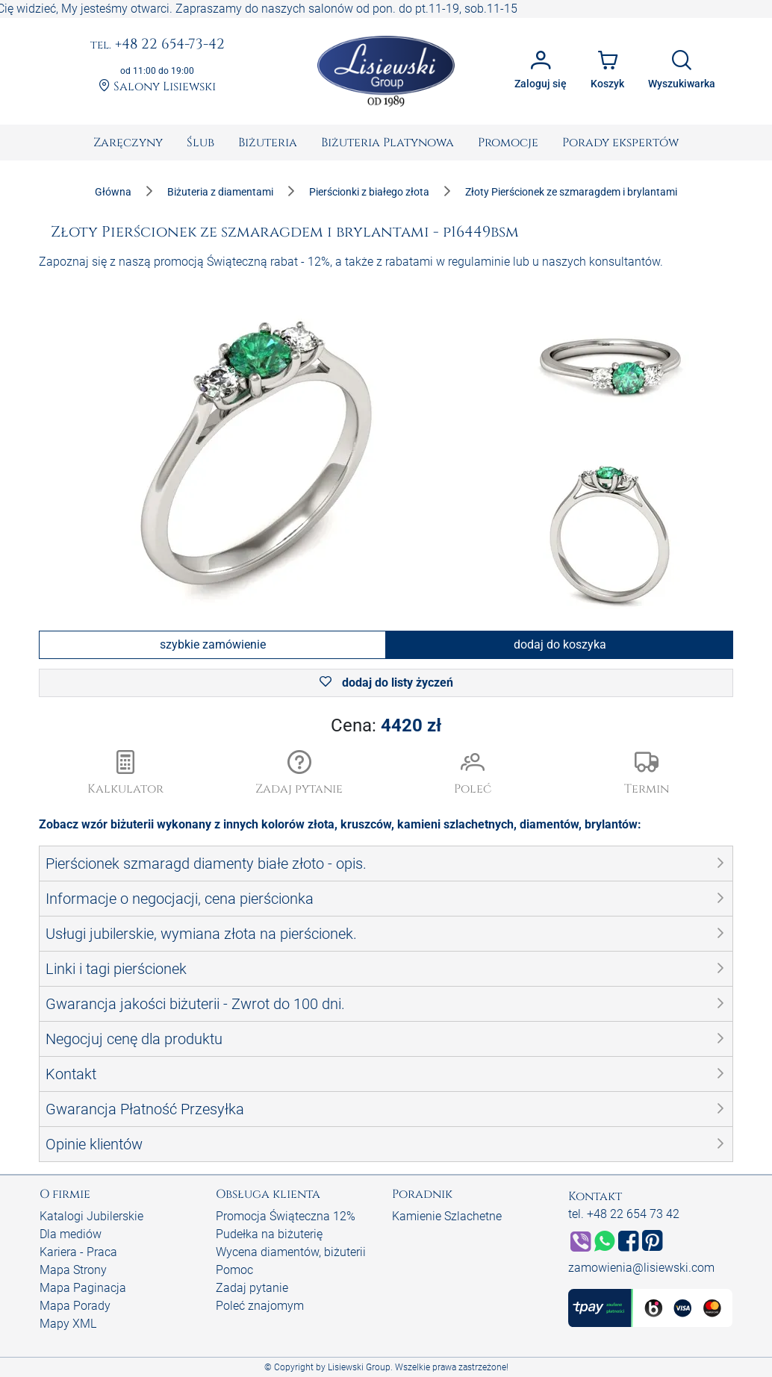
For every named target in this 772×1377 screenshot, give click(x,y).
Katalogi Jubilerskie (91, 1216)
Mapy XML (68, 1324)
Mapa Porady (75, 1306)
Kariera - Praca (78, 1252)
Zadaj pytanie (252, 1288)
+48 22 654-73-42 (157, 44)
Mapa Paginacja (83, 1288)
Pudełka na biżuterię (269, 1234)
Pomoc (234, 1270)
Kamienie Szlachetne (447, 1216)
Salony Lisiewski (157, 86)
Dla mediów (71, 1234)
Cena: (386, 725)
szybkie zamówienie (213, 644)
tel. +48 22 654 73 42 (623, 1214)
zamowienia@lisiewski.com (641, 1268)
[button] (300, 774)
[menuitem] (128, 142)
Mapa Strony (73, 1270)
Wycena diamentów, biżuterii (291, 1252)
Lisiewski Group (359, 1367)
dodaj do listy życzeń (386, 682)
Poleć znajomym (260, 1306)
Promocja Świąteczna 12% (285, 1216)
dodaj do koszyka (560, 644)
